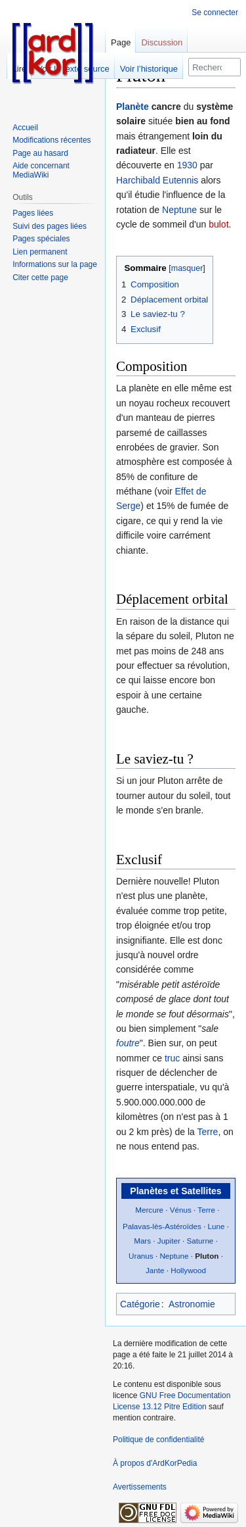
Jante (155, 1270)
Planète (132, 106)
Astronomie (192, 1304)
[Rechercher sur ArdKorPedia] (214, 67)
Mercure (149, 1209)
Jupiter (168, 1240)
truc (172, 1058)
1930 (187, 165)
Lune (216, 1226)
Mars (142, 1240)
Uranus (141, 1255)
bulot (218, 224)
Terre (207, 1132)
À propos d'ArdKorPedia (155, 1463)
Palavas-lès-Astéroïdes (162, 1226)
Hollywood (188, 1270)
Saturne (200, 1240)
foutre (128, 1043)
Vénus (181, 1209)
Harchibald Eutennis (157, 180)
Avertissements (140, 1486)
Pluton (206, 1255)
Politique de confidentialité (158, 1439)
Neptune (179, 210)
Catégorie (140, 1304)
